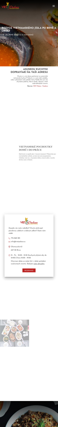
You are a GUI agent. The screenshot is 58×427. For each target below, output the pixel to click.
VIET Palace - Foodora (40, 86)
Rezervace (29, 270)
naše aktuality (38, 264)
